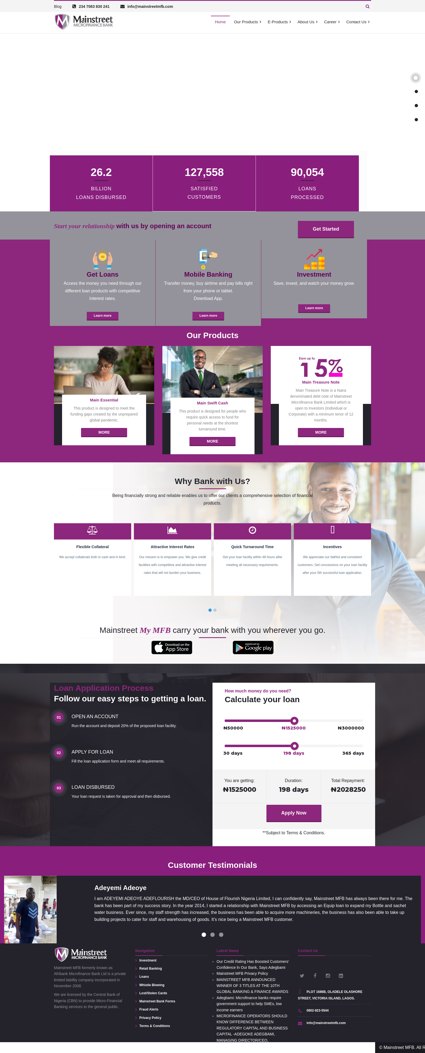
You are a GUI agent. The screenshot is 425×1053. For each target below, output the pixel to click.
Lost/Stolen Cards (153, 993)
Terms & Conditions (154, 1026)
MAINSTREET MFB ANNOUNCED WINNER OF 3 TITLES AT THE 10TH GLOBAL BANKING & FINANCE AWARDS (252, 985)
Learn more (102, 316)
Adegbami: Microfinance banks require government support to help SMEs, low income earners (249, 1004)
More (104, 432)
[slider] (294, 721)
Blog (58, 6)
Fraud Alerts (148, 1009)
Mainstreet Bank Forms (157, 1001)
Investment (147, 960)
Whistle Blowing (152, 985)
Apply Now (294, 813)
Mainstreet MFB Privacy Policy (242, 973)
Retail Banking (150, 968)
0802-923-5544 (313, 1010)
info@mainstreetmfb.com (322, 1023)
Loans (144, 977)
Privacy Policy (150, 1018)
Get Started (326, 229)
